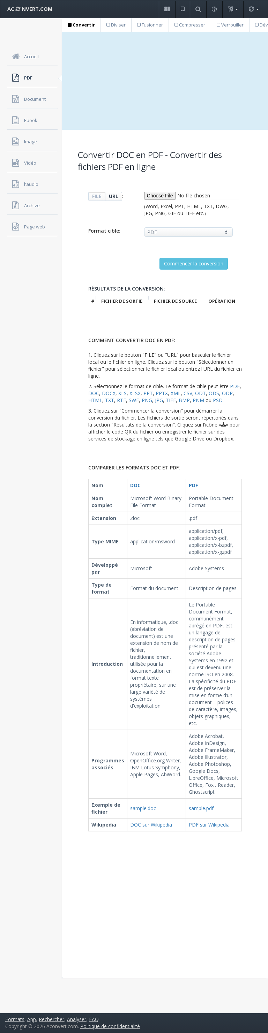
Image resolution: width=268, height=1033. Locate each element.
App (31, 1019)
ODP (227, 393)
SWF (134, 400)
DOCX (109, 393)
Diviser (116, 25)
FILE (97, 196)
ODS (214, 393)
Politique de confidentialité (110, 1026)
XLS (122, 393)
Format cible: (104, 230)
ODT (200, 393)
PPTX (162, 393)
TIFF (171, 400)
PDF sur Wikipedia (209, 824)
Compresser (189, 25)
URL (113, 196)
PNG (147, 400)
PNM (198, 400)
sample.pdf (201, 808)
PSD (218, 400)
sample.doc (143, 808)
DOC (93, 393)
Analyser (76, 1019)
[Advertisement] (165, 81)
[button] (167, 9)
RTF (121, 400)
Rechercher (51, 1019)
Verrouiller (230, 25)
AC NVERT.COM (30, 8)
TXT (109, 400)
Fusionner (150, 25)
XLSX (135, 393)
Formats (14, 1019)
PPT (148, 393)
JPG (159, 400)
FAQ (94, 1019)
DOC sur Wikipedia (151, 824)
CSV (188, 393)
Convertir (81, 25)
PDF (235, 386)
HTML (95, 400)
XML (176, 393)
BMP (184, 400)
